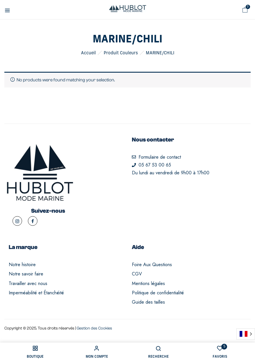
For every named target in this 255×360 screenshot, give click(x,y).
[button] (245, 10)
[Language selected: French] (245, 334)
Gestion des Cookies (94, 328)
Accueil (88, 53)
